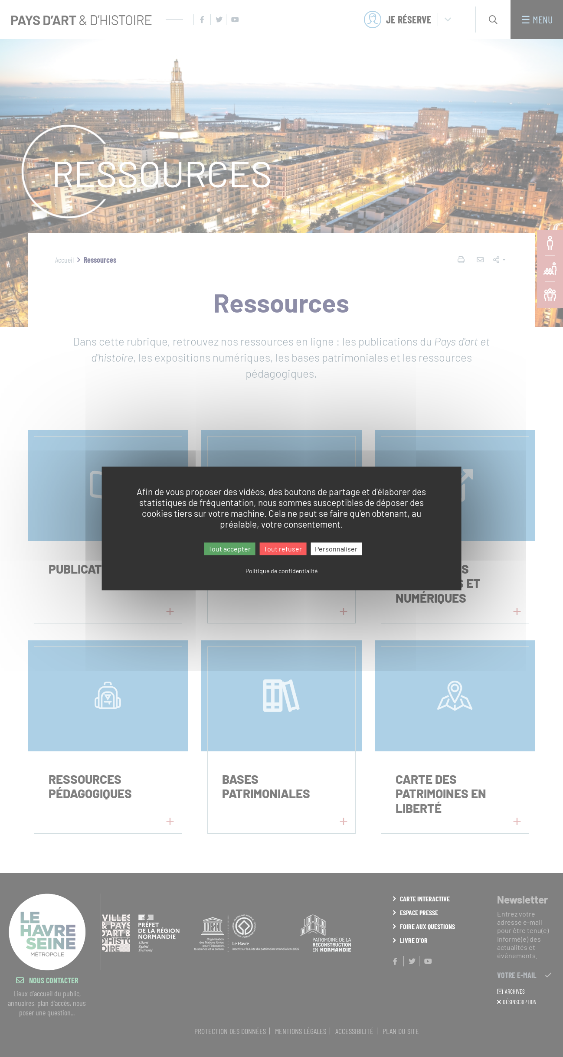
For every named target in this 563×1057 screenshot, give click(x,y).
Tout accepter (229, 549)
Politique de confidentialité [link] (281, 571)
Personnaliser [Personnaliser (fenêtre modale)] (336, 549)
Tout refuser (283, 549)
